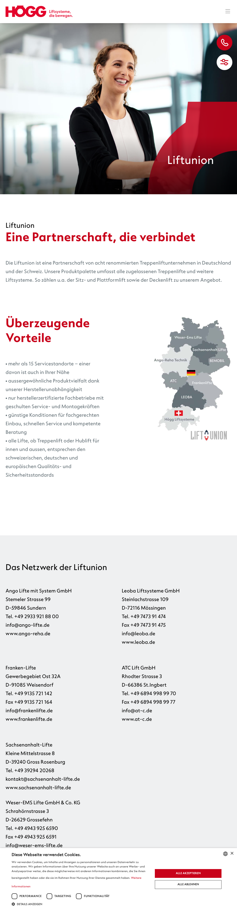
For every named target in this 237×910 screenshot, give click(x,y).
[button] (80, 904)
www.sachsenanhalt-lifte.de (38, 787)
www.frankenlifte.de (29, 719)
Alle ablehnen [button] (188, 884)
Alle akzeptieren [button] (188, 873)
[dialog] (118, 879)
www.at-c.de (137, 719)
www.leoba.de (138, 642)
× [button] (232, 853)
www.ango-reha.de (28, 633)
